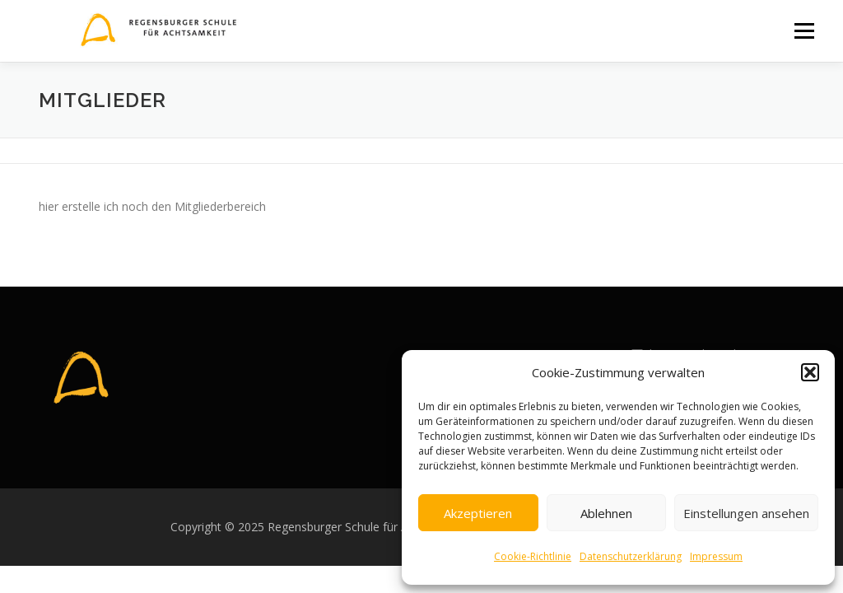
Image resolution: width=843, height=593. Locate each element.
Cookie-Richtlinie (532, 556)
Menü (803, 31)
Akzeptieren (478, 513)
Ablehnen (606, 513)
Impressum (716, 556)
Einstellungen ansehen (746, 513)
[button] (810, 372)
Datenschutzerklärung (631, 556)
